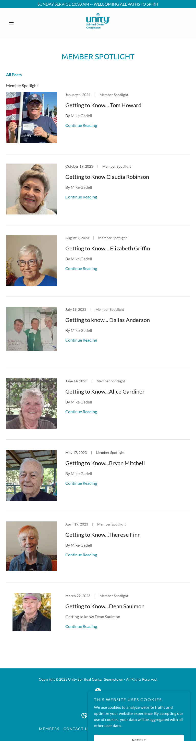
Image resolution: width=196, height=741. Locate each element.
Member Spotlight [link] (22, 85)
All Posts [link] (14, 74)
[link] (98, 22)
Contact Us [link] (77, 728)
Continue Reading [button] (81, 125)
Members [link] (49, 728)
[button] (20, 22)
